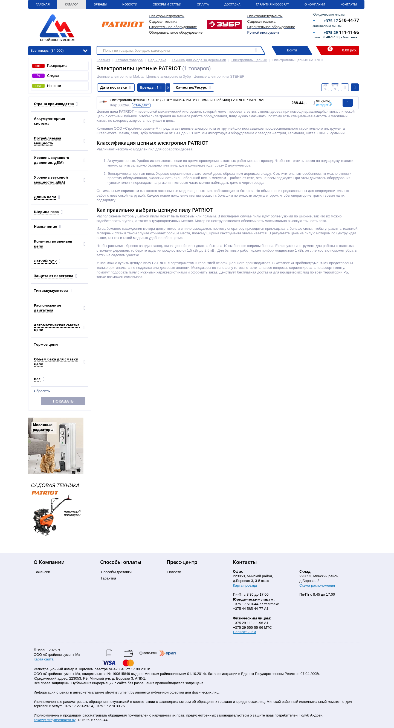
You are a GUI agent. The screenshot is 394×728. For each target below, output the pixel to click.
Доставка (232, 4)
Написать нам (244, 632)
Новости (129, 4)
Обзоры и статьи (167, 4)
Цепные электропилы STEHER (218, 76)
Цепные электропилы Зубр (168, 76)
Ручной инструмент (263, 32)
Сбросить (42, 391)
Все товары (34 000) (59, 50)
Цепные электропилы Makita (120, 76)
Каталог (71, 4)
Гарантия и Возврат (272, 4)
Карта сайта (43, 659)
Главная (43, 4)
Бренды (100, 4)
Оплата (203, 4)
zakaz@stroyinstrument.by (54, 720)
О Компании (315, 4)
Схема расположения (317, 585)
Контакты (349, 4)
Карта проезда (245, 585)
